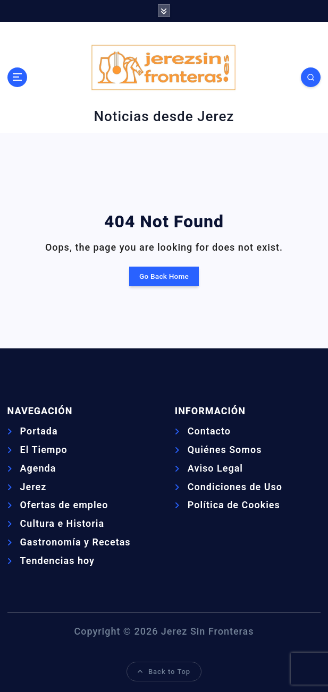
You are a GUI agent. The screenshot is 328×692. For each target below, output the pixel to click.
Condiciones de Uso (235, 486)
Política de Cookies (234, 504)
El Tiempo (44, 449)
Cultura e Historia (62, 523)
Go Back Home (164, 276)
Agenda (38, 468)
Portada (39, 431)
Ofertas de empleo (64, 504)
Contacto (209, 431)
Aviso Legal (215, 468)
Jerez (33, 486)
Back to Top (164, 672)
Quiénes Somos (225, 449)
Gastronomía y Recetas (75, 542)
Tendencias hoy (57, 560)
